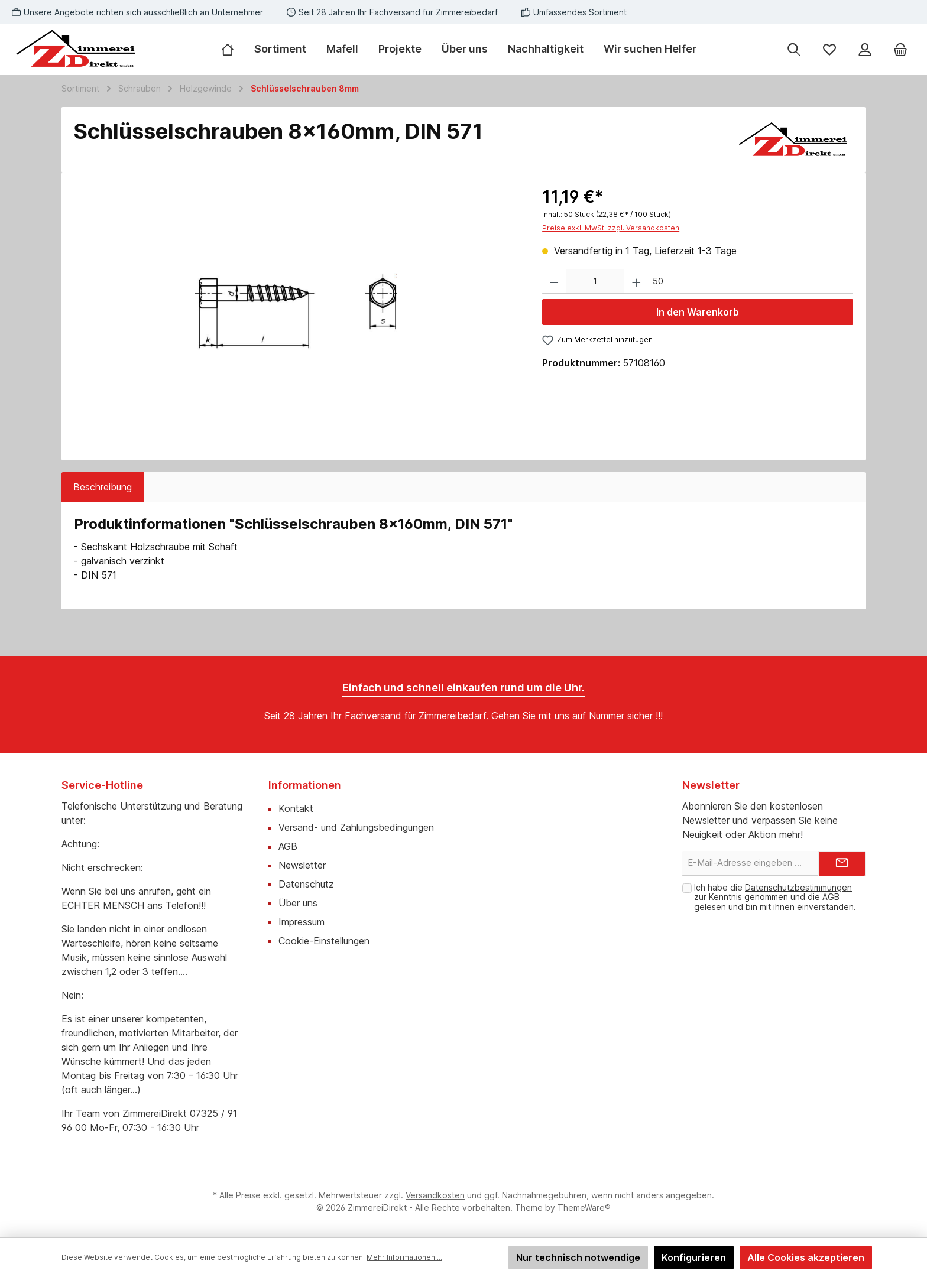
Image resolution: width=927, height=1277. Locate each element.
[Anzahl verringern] (554, 282)
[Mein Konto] (865, 49)
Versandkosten (435, 1195)
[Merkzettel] (829, 49)
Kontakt (295, 808)
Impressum (301, 922)
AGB (287, 846)
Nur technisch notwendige (578, 1257)
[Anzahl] (595, 282)
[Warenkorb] (900, 49)
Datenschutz (306, 884)
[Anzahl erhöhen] (636, 282)
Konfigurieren (694, 1257)
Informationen (304, 785)
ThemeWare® (584, 1208)
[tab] (102, 487)
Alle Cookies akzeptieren (805, 1257)
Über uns (297, 903)
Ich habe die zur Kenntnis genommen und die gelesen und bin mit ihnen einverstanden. (775, 897)
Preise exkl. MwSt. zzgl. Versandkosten (610, 227)
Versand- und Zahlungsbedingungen (356, 827)
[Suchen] (794, 49)
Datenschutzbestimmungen (798, 887)
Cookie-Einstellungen (323, 941)
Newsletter (302, 865)
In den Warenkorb (697, 312)
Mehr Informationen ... (404, 1257)
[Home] (232, 49)
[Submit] (842, 863)
